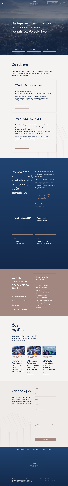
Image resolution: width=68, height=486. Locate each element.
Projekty (27, 451)
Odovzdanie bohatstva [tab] (19, 309)
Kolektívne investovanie (17, 483)
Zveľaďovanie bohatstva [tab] (19, 301)
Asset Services (36, 449)
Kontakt (40, 451)
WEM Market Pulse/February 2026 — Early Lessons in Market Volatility (49, 365)
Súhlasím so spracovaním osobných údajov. (46, 425)
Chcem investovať (53, 2)
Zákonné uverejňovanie (30, 478)
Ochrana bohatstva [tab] (18, 305)
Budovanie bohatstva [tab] (19, 296)
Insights (49, 449)
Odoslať (45, 439)
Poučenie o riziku (15, 481)
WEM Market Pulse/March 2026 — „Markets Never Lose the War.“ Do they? (33, 365)
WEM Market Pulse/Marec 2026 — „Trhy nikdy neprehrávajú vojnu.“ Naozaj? (18, 366)
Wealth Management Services (23, 449)
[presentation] (46, 433)
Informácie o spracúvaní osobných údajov (21, 480)
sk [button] (64, 3)
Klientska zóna (15, 478)
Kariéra (34, 451)
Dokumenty (22, 478)
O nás (43, 449)
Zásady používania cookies (26, 481)
